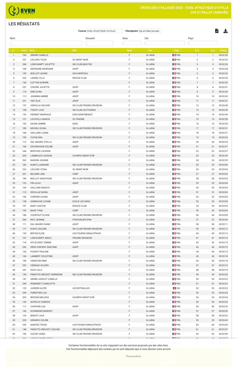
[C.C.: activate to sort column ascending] (197, 50)
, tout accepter (108, 356)
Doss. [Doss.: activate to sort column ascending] (24, 50)
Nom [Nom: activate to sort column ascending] (32, 50)
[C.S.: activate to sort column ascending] (213, 50)
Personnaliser (133, 356)
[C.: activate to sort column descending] (14, 50)
